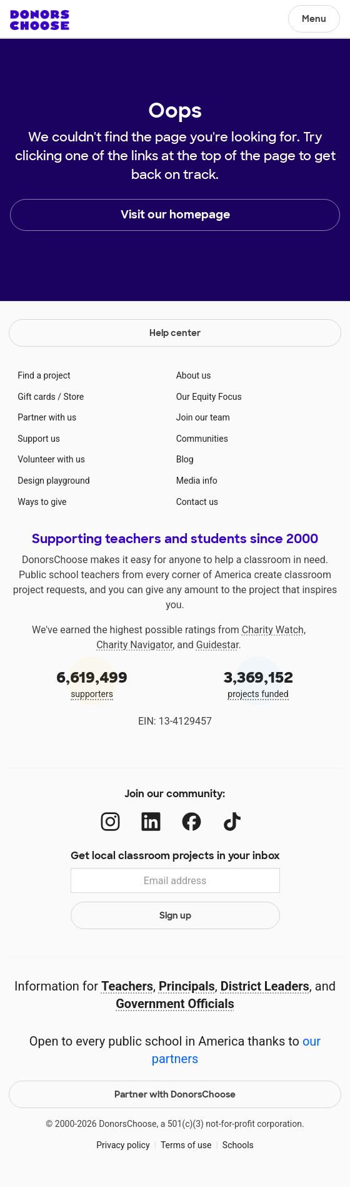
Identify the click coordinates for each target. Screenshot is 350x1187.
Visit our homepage (175, 214)
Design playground (53, 481)
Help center (175, 333)
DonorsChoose (39, 20)
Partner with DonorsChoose (175, 1094)
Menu (314, 18)
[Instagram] (110, 822)
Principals (187, 986)
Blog (185, 459)
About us (193, 375)
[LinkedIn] (151, 822)
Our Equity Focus (209, 397)
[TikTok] (232, 822)
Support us (39, 439)
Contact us (197, 502)
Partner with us (47, 417)
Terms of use (186, 1145)
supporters (92, 683)
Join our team (203, 417)
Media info (197, 481)
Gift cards (37, 397)
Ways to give (42, 502)
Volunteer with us (51, 459)
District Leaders (265, 986)
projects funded (258, 683)
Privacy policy (122, 1145)
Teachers (127, 986)
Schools (238, 1145)
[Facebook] (191, 822)
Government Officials (175, 1003)
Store (74, 397)
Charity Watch (273, 630)
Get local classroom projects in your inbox (175, 855)
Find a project (44, 375)
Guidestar (217, 645)
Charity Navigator (134, 645)
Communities (202, 439)
